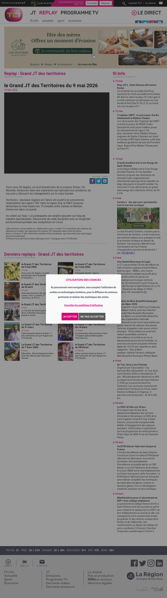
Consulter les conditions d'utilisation (83, 305)
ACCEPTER (70, 316)
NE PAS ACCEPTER (92, 316)
